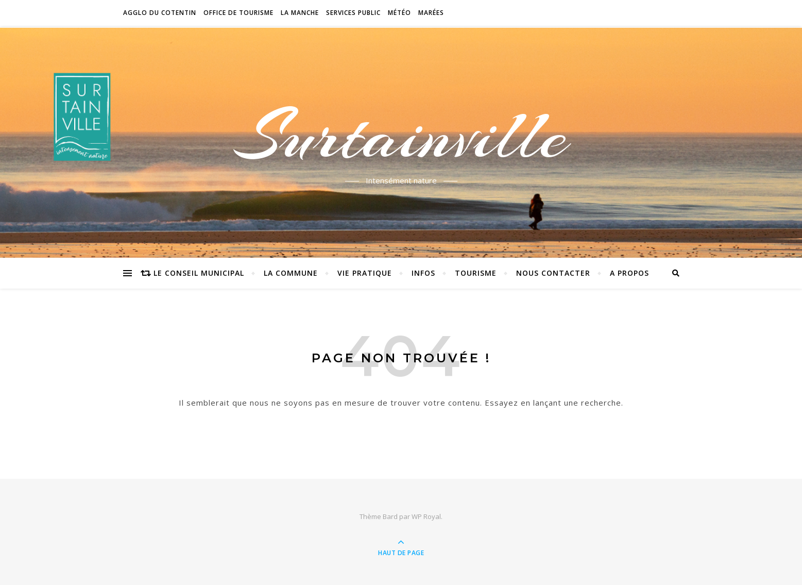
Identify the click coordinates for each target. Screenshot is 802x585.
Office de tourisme (238, 12)
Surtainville (401, 135)
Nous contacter (553, 273)
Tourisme (476, 273)
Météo (399, 12)
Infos (423, 273)
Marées (431, 12)
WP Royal (426, 516)
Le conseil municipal (198, 273)
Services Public (353, 12)
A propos (629, 273)
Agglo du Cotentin (159, 12)
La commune (291, 273)
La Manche (300, 12)
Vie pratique (364, 273)
